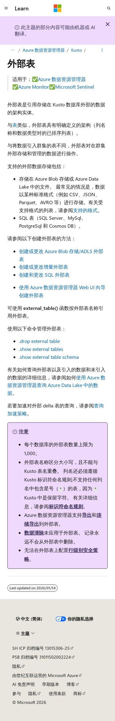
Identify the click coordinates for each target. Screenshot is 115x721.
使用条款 (57, 693)
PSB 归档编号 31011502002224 (41, 657)
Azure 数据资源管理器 (44, 50)
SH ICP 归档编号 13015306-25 (41, 648)
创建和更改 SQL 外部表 (44, 274)
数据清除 (34, 532)
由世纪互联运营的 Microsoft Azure (45, 675)
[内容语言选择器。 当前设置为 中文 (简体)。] (29, 619)
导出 (87, 515)
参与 (16, 693)
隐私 (16, 666)
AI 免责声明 (23, 684)
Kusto (76, 50)
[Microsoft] (58, 8)
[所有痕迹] (12, 50)
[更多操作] (102, 50)
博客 (71, 684)
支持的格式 (85, 210)
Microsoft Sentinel (74, 86)
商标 (77, 693)
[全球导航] (6, 8)
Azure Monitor (33, 86)
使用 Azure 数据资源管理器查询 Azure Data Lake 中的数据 (56, 385)
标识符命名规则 (66, 506)
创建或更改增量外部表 (43, 266)
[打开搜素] (109, 8)
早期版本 (50, 684)
